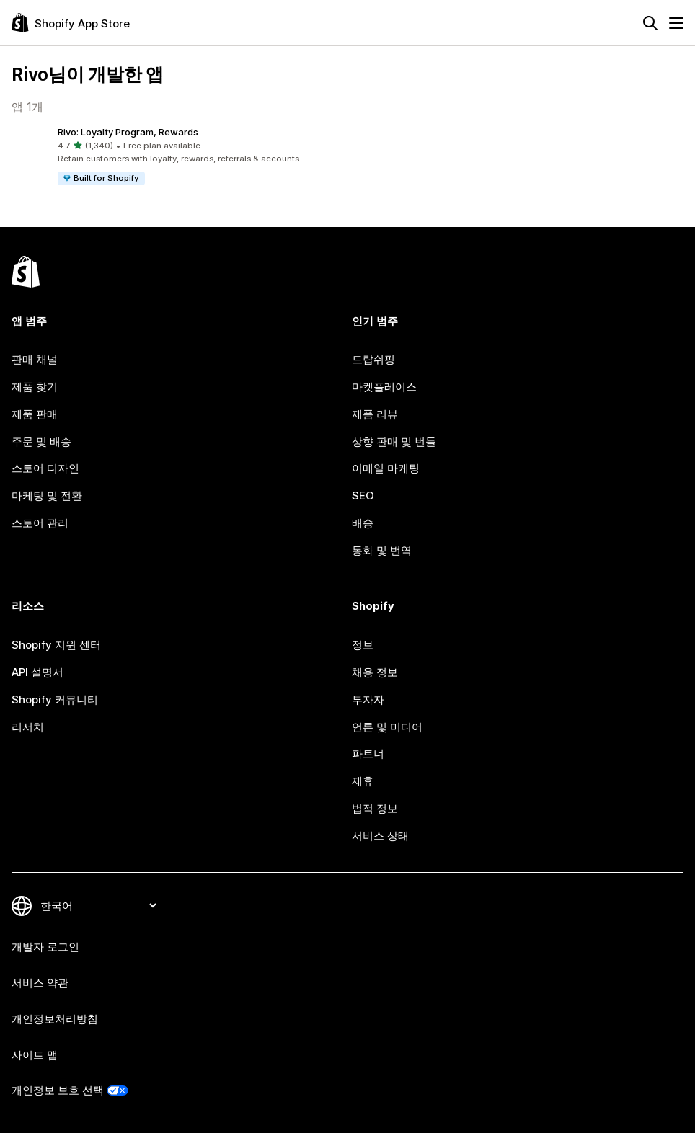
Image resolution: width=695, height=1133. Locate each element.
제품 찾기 (35, 387)
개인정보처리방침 (55, 1019)
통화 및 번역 (382, 550)
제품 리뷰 (375, 414)
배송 (362, 523)
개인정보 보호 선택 (58, 1090)
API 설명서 (37, 672)
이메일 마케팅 (386, 468)
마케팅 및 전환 (47, 495)
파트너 (368, 753)
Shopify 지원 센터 (56, 645)
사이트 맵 (35, 1055)
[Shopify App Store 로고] (71, 22)
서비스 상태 (380, 836)
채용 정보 (375, 672)
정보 (362, 645)
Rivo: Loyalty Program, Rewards (128, 132)
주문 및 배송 (41, 441)
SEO (363, 495)
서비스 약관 (40, 983)
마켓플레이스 (384, 387)
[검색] (650, 23)
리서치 (28, 727)
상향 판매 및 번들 (394, 441)
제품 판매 (35, 414)
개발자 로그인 (45, 947)
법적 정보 (375, 808)
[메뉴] (676, 23)
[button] (177, 157)
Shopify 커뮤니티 (55, 699)
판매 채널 (35, 359)
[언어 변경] (98, 905)
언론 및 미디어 (387, 727)
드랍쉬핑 (373, 359)
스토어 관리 (40, 523)
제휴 (362, 781)
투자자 (368, 699)
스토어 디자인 (45, 468)
